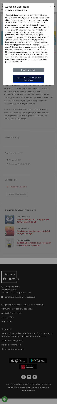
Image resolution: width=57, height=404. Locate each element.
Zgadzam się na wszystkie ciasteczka (28, 78)
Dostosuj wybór (28, 70)
